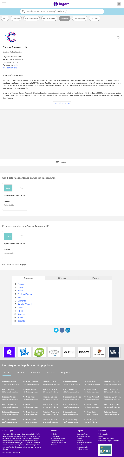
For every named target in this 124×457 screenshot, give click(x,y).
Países (7, 372)
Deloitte (21, 321)
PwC (20, 297)
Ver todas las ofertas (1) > (14, 264)
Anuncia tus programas (106, 438)
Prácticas (16, 18)
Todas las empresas (83, 436)
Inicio (5, 18)
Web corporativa (10, 68)
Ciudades (20, 372)
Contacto (54, 445)
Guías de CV (81, 445)
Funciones (36, 372)
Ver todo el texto (62, 103)
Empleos (79, 438)
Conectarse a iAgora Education (108, 440)
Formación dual (31, 18)
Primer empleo (49, 18)
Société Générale (25, 304)
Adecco (21, 284)
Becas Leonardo (82, 447)
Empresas (65, 18)
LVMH (20, 287)
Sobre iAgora (55, 436)
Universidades (80, 18)
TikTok (20, 311)
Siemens (21, 314)
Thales (20, 307)
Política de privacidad (58, 443)
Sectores (51, 372)
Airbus (20, 317)
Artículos (94, 18)
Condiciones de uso (57, 440)
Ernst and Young (25, 294)
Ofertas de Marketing (84, 443)
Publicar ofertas (82, 449)
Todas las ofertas (82, 434)
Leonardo (22, 301)
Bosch (20, 291)
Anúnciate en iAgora (58, 438)
